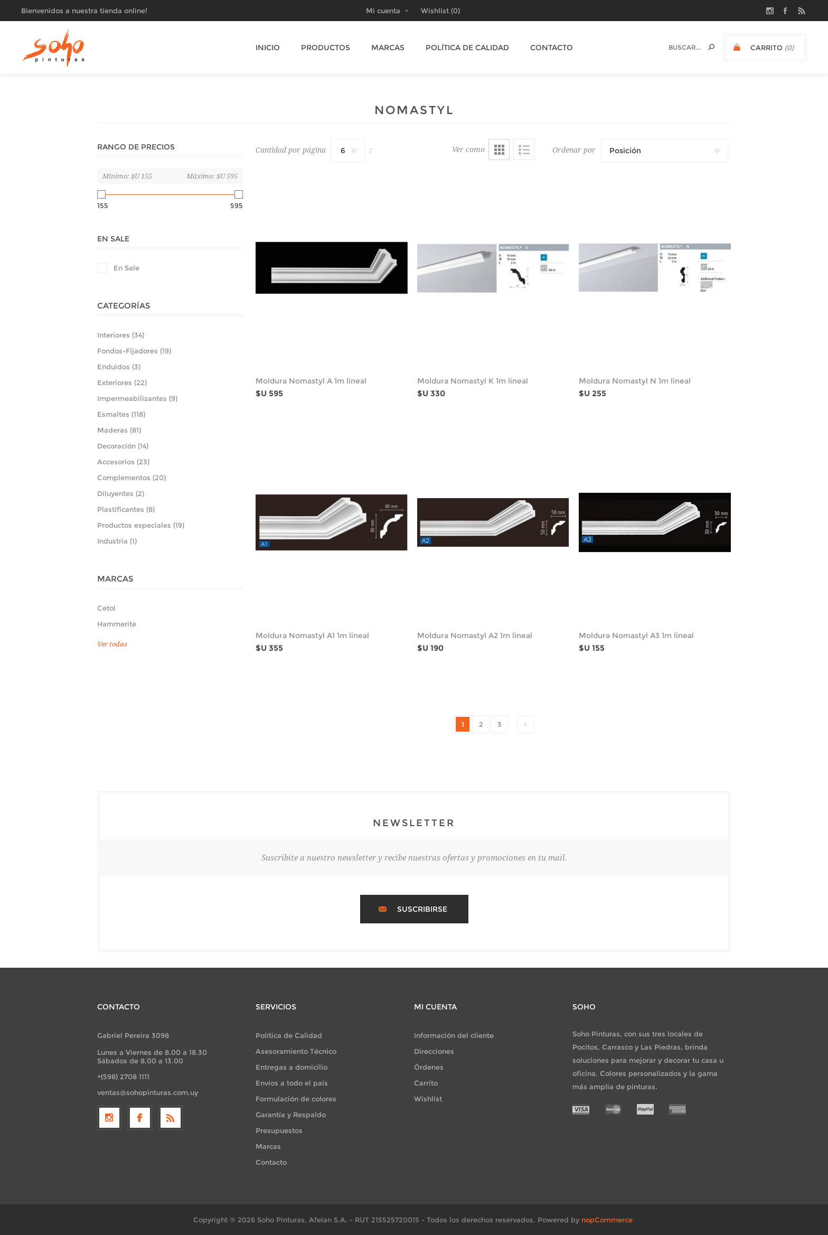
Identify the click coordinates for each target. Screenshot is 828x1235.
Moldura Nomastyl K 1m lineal (472, 381)
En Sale (113, 239)
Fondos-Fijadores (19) (134, 351)
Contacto (271, 1162)
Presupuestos (279, 1130)
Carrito (426, 1083)
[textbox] (676, 47)
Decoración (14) (122, 446)
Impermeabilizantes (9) (137, 398)
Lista (523, 149)
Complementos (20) (131, 477)
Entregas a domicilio (291, 1067)
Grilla (499, 149)
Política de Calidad (289, 1035)
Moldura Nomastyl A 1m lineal (311, 381)
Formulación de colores (296, 1098)
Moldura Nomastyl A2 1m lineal (474, 635)
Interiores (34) (120, 335)
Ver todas (112, 644)
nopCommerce (607, 1219)
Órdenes (429, 1067)
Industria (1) (117, 541)
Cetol (106, 608)
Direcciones (434, 1051)
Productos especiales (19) (140, 525)
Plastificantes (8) (126, 509)
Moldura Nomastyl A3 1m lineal (636, 635)
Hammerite (116, 624)
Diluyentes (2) (120, 493)
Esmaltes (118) (121, 414)
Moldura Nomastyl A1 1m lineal (312, 635)
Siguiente (525, 724)
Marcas (268, 1146)
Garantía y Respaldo (291, 1114)
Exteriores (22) (122, 382)
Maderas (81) (119, 430)
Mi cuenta (383, 10)
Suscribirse (422, 909)
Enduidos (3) (118, 366)
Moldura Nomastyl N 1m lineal (635, 381)
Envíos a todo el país (292, 1083)
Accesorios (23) (123, 461)
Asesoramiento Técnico (296, 1051)
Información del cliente (454, 1035)
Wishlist (428, 1098)
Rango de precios (136, 147)
